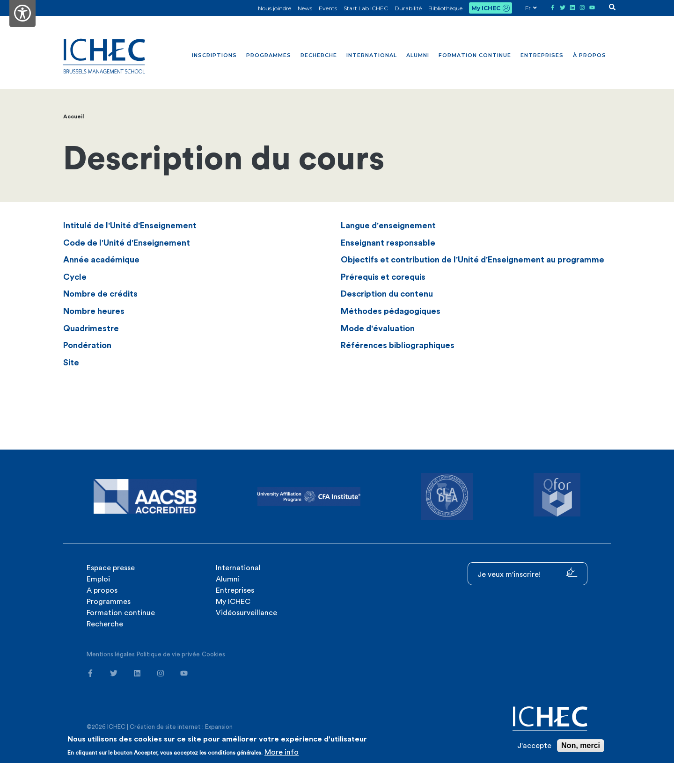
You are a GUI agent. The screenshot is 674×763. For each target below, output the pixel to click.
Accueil (73, 116)
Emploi (98, 579)
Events (328, 8)
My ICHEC (485, 8)
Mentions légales (111, 654)
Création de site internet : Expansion (181, 727)
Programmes (268, 55)
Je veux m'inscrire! (527, 572)
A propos (102, 590)
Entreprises (542, 55)
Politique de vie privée (168, 654)
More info (281, 752)
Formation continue (475, 55)
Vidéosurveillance (246, 613)
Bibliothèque (445, 8)
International (371, 55)
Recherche (318, 55)
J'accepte (534, 745)
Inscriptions (214, 55)
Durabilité (408, 8)
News (305, 8)
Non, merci (580, 745)
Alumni (417, 55)
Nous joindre (274, 8)
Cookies (213, 654)
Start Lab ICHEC (366, 8)
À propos (589, 55)
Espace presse (111, 568)
